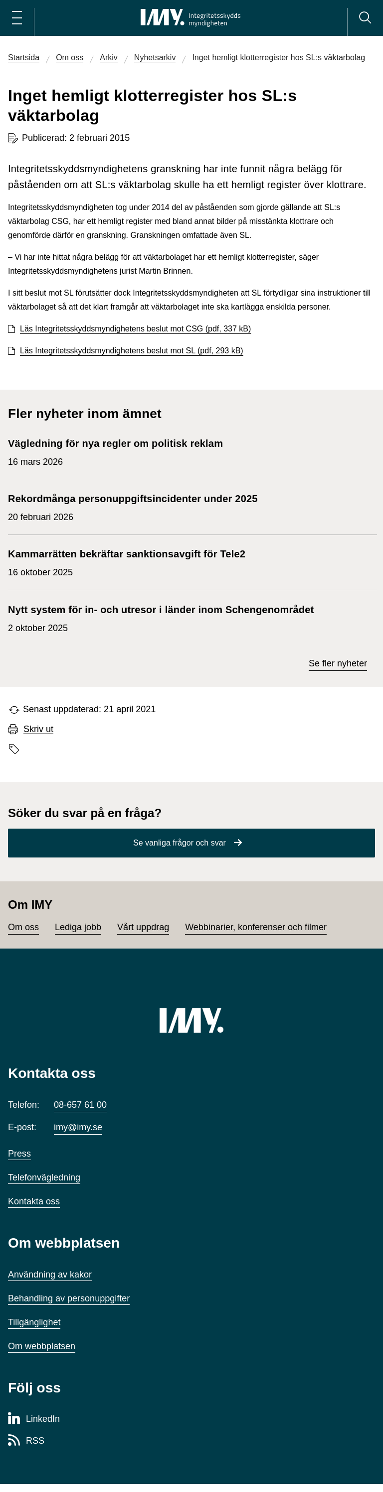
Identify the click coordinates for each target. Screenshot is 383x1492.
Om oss (23, 927)
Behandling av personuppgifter (69, 1298)
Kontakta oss (34, 1201)
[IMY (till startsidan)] (191, 1020)
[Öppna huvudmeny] (17, 18)
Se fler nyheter (338, 663)
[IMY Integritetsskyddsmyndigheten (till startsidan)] (190, 18)
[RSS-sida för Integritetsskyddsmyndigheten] (26, 1441)
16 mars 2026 (118, 451)
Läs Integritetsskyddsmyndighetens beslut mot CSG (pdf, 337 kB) (135, 328)
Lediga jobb (78, 927)
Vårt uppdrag (143, 927)
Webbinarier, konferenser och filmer (256, 927)
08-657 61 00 (80, 1105)
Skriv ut (38, 729)
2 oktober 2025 (161, 617)
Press (19, 1154)
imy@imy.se (78, 1127)
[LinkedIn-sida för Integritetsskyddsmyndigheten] (34, 1419)
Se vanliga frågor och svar (179, 843)
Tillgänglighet (34, 1322)
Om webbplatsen (41, 1346)
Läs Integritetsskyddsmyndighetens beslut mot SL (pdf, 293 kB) (131, 350)
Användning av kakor (50, 1274)
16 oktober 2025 (126, 561)
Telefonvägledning (44, 1177)
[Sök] (365, 18)
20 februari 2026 (133, 506)
